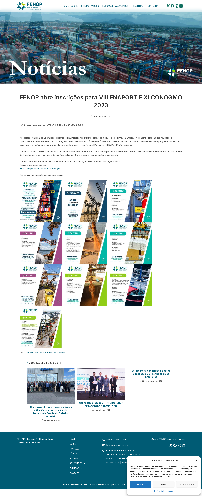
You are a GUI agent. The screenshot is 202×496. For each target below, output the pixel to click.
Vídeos (95, 6)
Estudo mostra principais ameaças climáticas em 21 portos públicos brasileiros (151, 373)
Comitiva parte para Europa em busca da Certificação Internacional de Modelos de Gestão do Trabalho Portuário (51, 412)
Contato (153, 6)
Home (65, 6)
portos (52, 352)
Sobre (74, 6)
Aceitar (140, 484)
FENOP (45, 352)
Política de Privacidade (163, 491)
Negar (163, 484)
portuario (61, 352)
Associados (123, 6)
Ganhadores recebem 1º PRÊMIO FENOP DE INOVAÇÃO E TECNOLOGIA (101, 404)
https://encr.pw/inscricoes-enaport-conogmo (41, 168)
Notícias (84, 6)
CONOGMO (29, 352)
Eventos (139, 6)
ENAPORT (38, 352)
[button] (196, 460)
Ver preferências (186, 484)
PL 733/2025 (107, 6)
